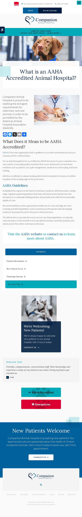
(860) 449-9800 (62, 4)
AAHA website (31, 234)
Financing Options (15, 276)
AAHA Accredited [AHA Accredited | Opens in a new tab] (41, 392)
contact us (55, 234)
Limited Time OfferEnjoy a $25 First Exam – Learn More (40, 32)
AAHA (5, 152)
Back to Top (71, 494)
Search (52, 494)
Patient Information (15, 261)
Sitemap (61, 494)
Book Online (50, 11)
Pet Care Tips (14, 284)
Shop (30, 11)
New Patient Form (15, 269)
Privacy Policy (11, 494)
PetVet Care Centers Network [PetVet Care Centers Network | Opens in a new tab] (44, 505)
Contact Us (39, 457)
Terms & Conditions (39, 494)
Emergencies (41, 404)
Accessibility (24, 494)
